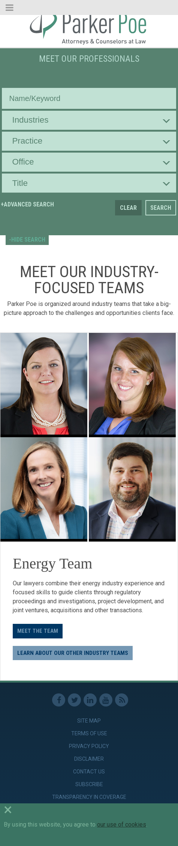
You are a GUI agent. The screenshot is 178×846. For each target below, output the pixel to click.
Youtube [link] (105, 699)
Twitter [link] (74, 699)
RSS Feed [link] (121, 699)
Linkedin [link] (90, 699)
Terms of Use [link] (89, 733)
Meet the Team (37, 631)
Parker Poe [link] (89, 27)
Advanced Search (29, 204)
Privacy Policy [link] (89, 746)
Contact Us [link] (89, 772)
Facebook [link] (58, 699)
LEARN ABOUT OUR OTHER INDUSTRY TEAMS (72, 653)
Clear (128, 207)
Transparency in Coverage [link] (89, 797)
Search (160, 207)
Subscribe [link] (89, 784)
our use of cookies (121, 824)
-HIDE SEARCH (27, 239)
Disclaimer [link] (89, 759)
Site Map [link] (89, 721)
